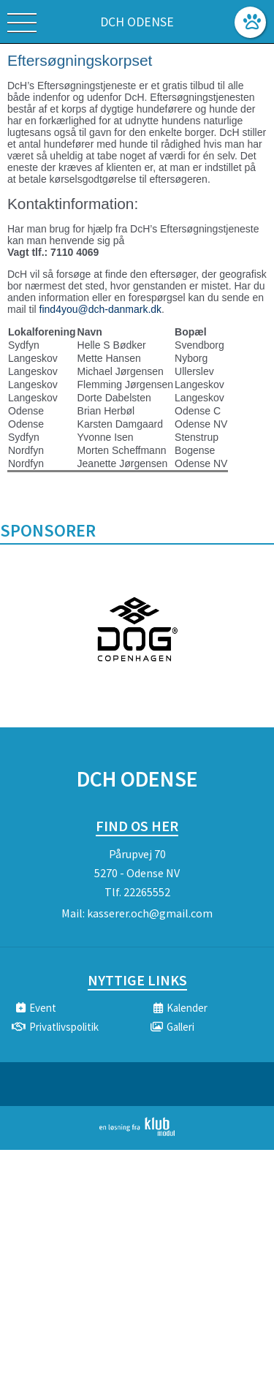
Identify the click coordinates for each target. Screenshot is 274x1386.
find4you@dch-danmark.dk (100, 309)
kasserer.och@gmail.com (150, 913)
